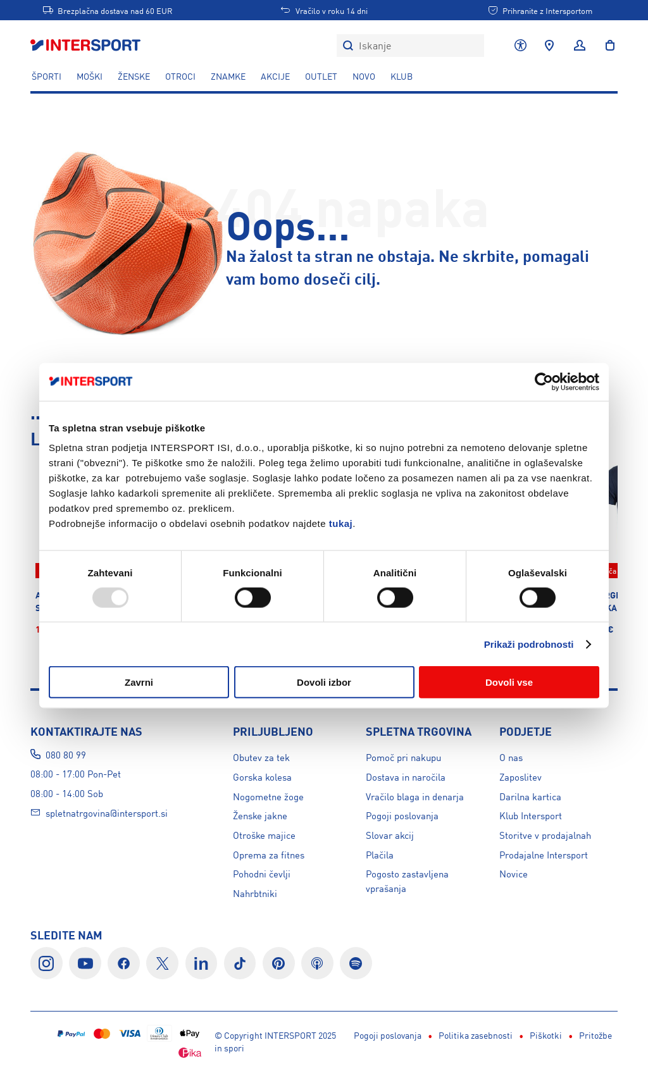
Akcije (275, 76)
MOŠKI (90, 76)
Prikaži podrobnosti (529, 643)
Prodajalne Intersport (543, 854)
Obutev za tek (261, 757)
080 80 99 (66, 754)
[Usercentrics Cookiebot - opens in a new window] (544, 381)
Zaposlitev (520, 776)
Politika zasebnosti (291, 1035)
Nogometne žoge (268, 796)
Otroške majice (264, 834)
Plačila (380, 854)
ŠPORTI (46, 76)
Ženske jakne (260, 815)
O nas (511, 757)
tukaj (341, 523)
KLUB (401, 76)
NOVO (363, 76)
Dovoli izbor (324, 682)
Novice (513, 873)
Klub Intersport (530, 815)
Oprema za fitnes (268, 854)
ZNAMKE (228, 76)
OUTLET (321, 76)
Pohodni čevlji (261, 873)
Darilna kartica (530, 796)
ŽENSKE (134, 76)
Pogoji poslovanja (402, 815)
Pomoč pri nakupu (403, 757)
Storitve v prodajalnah (545, 834)
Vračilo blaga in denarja (415, 796)
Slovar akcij (390, 834)
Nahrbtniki (255, 893)
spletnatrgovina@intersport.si (107, 812)
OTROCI (180, 76)
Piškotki (362, 1035)
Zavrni (139, 682)
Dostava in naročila (406, 776)
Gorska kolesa (262, 776)
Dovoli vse (509, 682)
